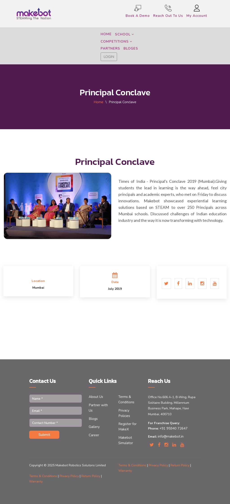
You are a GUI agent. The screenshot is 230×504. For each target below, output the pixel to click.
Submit (44, 434)
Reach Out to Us (168, 15)
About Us (96, 397)
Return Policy (180, 465)
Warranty (125, 471)
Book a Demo (138, 15)
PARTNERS (110, 48)
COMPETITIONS (116, 41)
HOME (106, 34)
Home (98, 102)
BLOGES (131, 48)
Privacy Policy (159, 465)
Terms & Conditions (132, 465)
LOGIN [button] (109, 56)
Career (94, 435)
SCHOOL (124, 34)
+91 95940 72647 (173, 428)
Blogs (93, 419)
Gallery (94, 427)
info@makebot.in (170, 436)
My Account (196, 15)
